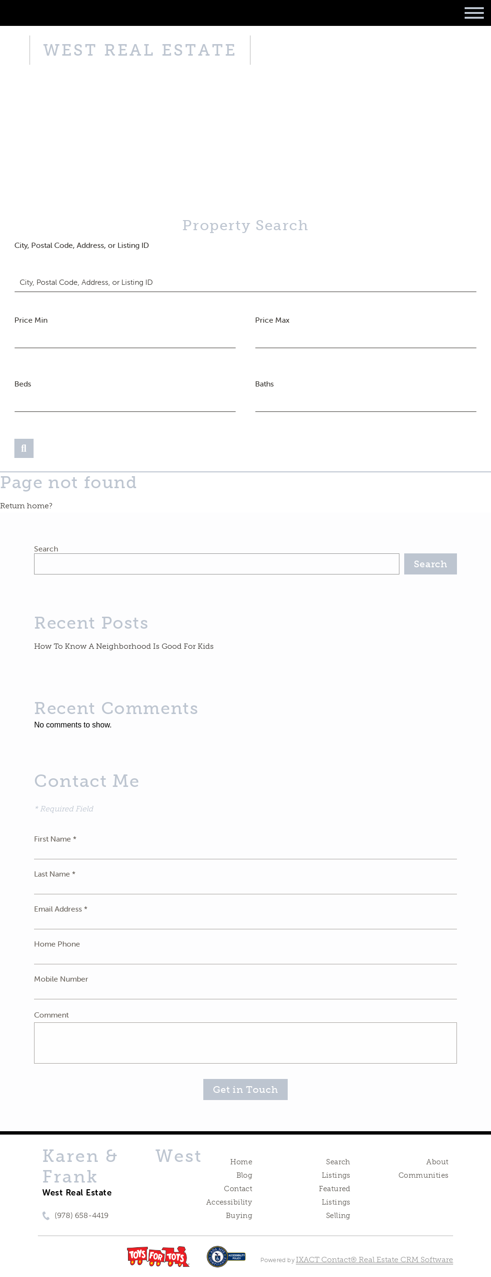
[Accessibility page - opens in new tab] (226, 1261)
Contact (238, 1188)
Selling (338, 1215)
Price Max (272, 320)
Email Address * (61, 909)
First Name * (55, 839)
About (437, 1162)
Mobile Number (61, 979)
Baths (264, 383)
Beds (22, 383)
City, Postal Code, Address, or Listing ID (81, 245)
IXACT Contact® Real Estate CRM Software (374, 1259)
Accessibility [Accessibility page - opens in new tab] (229, 1202)
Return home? (26, 505)
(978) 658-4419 (81, 1215)
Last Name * (55, 874)
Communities (423, 1175)
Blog (244, 1175)
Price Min (30, 320)
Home (241, 1162)
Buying (239, 1215)
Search (46, 548)
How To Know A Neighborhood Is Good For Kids (124, 646)
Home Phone (57, 944)
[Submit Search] (24, 448)
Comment (51, 1014)
